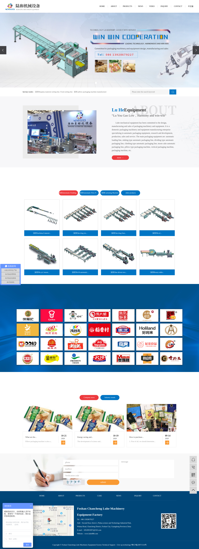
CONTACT (178, 6)
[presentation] (3, 50)
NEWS (140, 6)
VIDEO (152, 6)
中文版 (190, 6)
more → (120, 158)
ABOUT (114, 6)
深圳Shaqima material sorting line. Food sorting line (54, 92)
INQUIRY (164, 6)
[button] (96, 83)
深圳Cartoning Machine (110, 193)
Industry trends (110, 397)
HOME (102, 6)
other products (131, 193)
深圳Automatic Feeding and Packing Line (68, 193)
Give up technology (124, 545)
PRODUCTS (127, 6)
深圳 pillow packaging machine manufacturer (90, 92)
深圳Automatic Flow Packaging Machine (89, 193)
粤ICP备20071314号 (139, 545)
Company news (89, 397)
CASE (99, 496)
